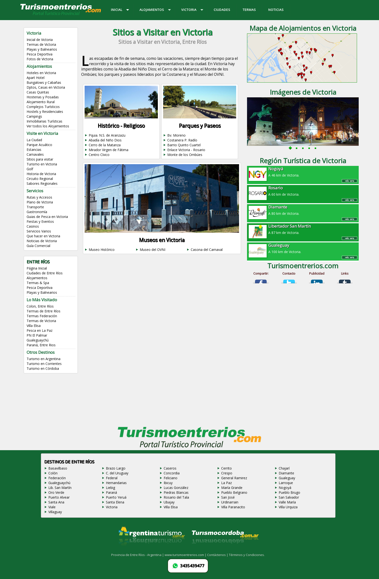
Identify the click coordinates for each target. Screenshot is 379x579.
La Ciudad (34, 140)
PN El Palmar (37, 335)
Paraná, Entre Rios (41, 345)
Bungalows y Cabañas (44, 82)
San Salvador (289, 497)
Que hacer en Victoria (43, 236)
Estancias (34, 149)
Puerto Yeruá (116, 497)
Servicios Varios (39, 231)
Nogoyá (285, 487)
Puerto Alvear (59, 497)
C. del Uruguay (117, 473)
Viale (52, 507)
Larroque (286, 482)
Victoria (111, 507)
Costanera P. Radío (182, 140)
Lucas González (176, 487)
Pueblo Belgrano (234, 492)
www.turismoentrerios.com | (186, 555)
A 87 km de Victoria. (303, 229)
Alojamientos (37, 278)
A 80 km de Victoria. (303, 210)
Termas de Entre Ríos (43, 311)
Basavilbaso (57, 468)
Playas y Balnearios (42, 49)
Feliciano (170, 478)
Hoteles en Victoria (41, 72)
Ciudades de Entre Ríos (45, 273)
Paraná (111, 492)
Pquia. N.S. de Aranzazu (107, 135)
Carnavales (35, 154)
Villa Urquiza (288, 507)
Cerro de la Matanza (105, 145)
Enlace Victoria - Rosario (186, 149)
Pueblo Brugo (289, 492)
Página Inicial (37, 268)
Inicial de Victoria (40, 39)
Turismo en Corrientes (44, 363)
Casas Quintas (38, 92)
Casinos (33, 226)
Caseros (170, 468)
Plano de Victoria (40, 202)
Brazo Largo (115, 468)
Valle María (287, 502)
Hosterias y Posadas (43, 97)
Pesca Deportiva (39, 54)
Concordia (172, 473)
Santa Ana (56, 502)
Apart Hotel (35, 77)
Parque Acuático (39, 144)
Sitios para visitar (40, 159)
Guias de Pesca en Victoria (47, 216)
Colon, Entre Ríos (40, 306)
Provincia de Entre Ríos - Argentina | (138, 555)
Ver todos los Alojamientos (48, 126)
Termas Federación (42, 316)
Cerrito (226, 468)
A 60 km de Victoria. (303, 191)
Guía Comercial (38, 245)
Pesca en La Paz (39, 330)
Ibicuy (168, 482)
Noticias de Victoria (42, 241)
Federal (111, 478)
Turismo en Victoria (42, 164)
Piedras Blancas (176, 492)
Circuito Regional (40, 178)
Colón (53, 473)
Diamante (286, 473)
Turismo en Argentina (43, 358)
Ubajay (169, 502)
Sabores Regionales (42, 183)
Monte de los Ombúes (184, 154)
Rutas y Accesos (39, 197)
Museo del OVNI (152, 249)
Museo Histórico (102, 249)
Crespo (226, 473)
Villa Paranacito (233, 507)
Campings (34, 116)
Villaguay (55, 512)
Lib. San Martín (60, 487)
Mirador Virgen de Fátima (108, 149)
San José (228, 497)
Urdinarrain (229, 502)
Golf (30, 169)
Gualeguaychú (38, 340)
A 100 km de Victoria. (303, 248)
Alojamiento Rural (41, 102)
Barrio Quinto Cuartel (184, 145)
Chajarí (284, 468)
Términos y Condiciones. (247, 555)
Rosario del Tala (176, 497)
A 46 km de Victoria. (303, 172)
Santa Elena (115, 502)
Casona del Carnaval (207, 249)
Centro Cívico (99, 154)
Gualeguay (287, 478)
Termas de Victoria (41, 44)
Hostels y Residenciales (45, 111)
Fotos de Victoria (40, 59)
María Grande (231, 487)
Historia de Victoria (41, 173)
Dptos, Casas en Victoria (46, 87)
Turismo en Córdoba (43, 368)
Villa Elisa (34, 325)
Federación (57, 478)
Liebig (110, 487)
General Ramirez (234, 478)
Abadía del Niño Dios (105, 140)
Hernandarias (116, 482)
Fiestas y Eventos (40, 221)
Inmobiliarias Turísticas (44, 121)
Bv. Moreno (176, 135)
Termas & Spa (38, 282)
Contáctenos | (218, 555)
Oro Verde (56, 492)
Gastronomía (37, 211)
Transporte (35, 207)
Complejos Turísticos (43, 106)
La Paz (226, 482)
